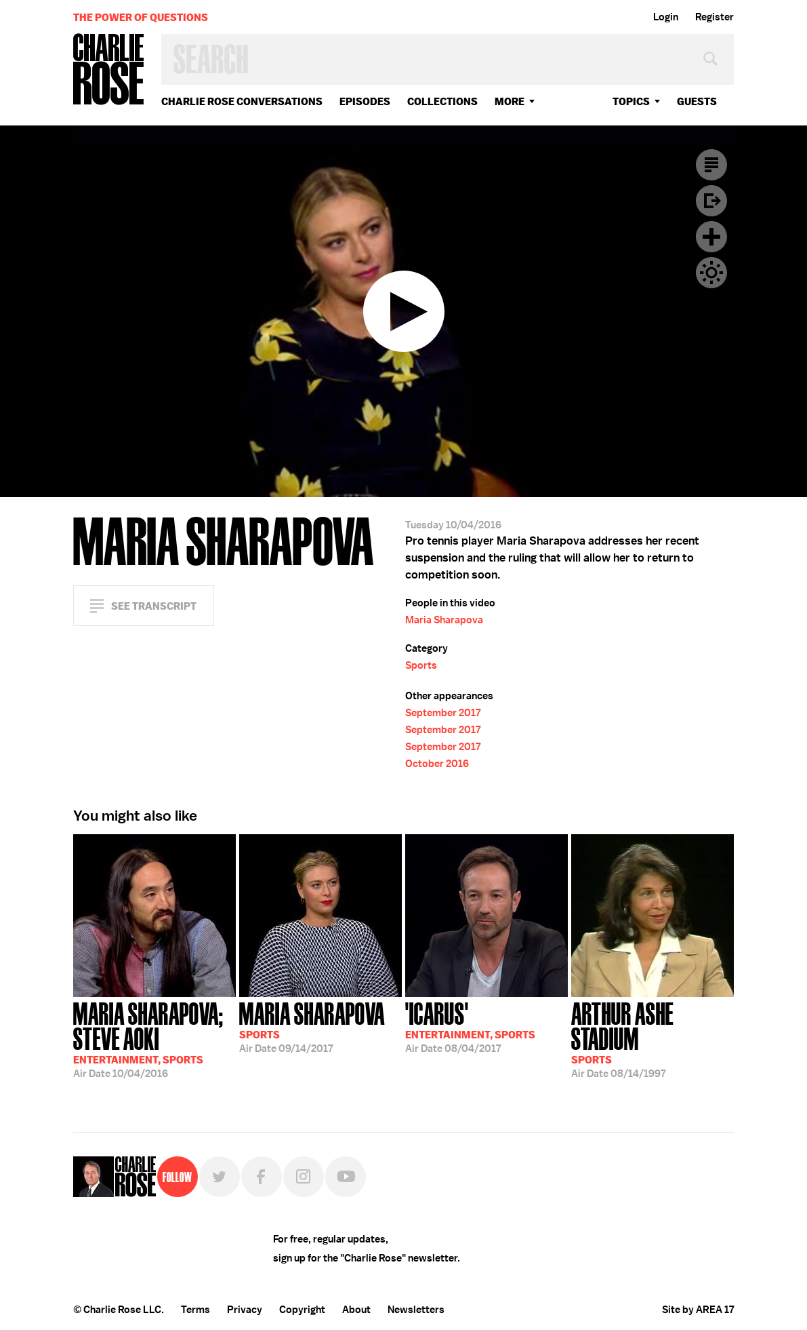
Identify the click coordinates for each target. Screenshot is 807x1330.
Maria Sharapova (444, 620)
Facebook (261, 1176)
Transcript (711, 164)
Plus (711, 236)
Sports (421, 665)
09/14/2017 (312, 1026)
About (356, 1309)
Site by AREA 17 (698, 1309)
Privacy (244, 1309)
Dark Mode (711, 272)
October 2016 (437, 763)
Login (665, 17)
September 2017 (442, 713)
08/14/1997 (652, 1038)
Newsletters (416, 1309)
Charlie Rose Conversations (242, 101)
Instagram (303, 1176)
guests (697, 101)
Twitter (219, 1176)
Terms (195, 1309)
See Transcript (153, 606)
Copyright (302, 1309)
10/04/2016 (154, 1038)
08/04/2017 (470, 1026)
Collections (442, 101)
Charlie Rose (109, 70)
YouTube (345, 1176)
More (509, 101)
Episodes (364, 101)
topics (631, 101)
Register (714, 17)
